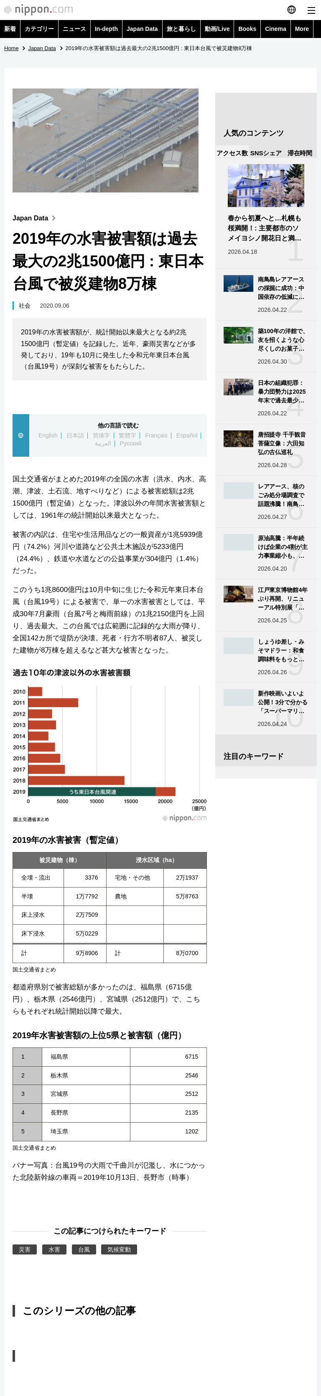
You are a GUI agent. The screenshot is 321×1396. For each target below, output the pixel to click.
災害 (25, 1249)
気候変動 (119, 1249)
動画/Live (217, 28)
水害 (54, 1249)
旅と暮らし (181, 28)
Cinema (275, 28)
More (302, 28)
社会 (25, 305)
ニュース (74, 28)
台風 (84, 1249)
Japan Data (142, 28)
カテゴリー (39, 28)
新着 (10, 28)
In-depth (106, 28)
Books (247, 28)
